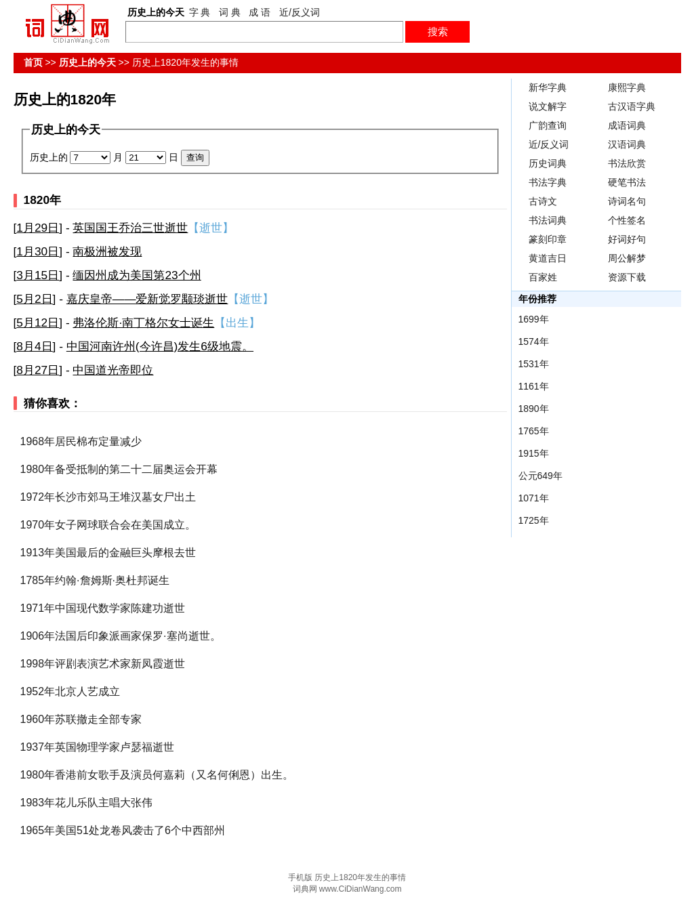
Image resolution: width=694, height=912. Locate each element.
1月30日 (37, 251)
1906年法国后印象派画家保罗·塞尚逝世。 (120, 636)
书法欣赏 (627, 163)
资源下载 (627, 277)
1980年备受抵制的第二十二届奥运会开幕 (119, 469)
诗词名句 (627, 201)
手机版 (300, 877)
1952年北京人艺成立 (70, 691)
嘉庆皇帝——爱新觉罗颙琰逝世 (147, 299)
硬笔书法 (627, 182)
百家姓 (543, 277)
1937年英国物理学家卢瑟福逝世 (97, 747)
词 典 (230, 12)
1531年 (533, 363)
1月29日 (37, 227)
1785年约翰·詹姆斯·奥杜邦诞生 (94, 580)
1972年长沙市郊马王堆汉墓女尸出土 (108, 497)
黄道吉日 (548, 258)
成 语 (259, 12)
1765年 (533, 431)
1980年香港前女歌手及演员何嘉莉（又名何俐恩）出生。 (157, 775)
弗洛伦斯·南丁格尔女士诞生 (143, 322)
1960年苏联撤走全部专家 (81, 719)
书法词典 (548, 220)
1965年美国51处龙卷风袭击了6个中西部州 (122, 830)
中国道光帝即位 (113, 370)
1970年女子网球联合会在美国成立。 (108, 525)
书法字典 (548, 182)
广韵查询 (548, 125)
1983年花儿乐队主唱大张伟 (86, 802)
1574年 (533, 341)
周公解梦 (627, 258)
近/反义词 (299, 12)
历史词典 (548, 163)
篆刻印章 (548, 239)
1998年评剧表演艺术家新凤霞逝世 (103, 663)
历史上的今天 (87, 62)
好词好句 (627, 239)
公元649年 (540, 475)
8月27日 (37, 370)
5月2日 (34, 299)
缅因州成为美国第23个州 (137, 275)
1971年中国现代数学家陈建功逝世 (103, 608)
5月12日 (37, 322)
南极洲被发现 (107, 251)
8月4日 (34, 346)
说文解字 (548, 106)
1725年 (533, 520)
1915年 (533, 453)
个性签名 (627, 220)
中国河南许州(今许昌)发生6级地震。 (159, 346)
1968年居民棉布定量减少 (81, 441)
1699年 (533, 319)
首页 (33, 62)
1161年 (533, 386)
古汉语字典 (631, 106)
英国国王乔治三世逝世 (130, 227)
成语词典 (627, 125)
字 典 (200, 12)
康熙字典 (627, 87)
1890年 (533, 408)
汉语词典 (627, 144)
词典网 (305, 889)
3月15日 (37, 275)
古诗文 (543, 201)
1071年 (533, 498)
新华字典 (548, 87)
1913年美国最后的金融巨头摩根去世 (108, 552)
